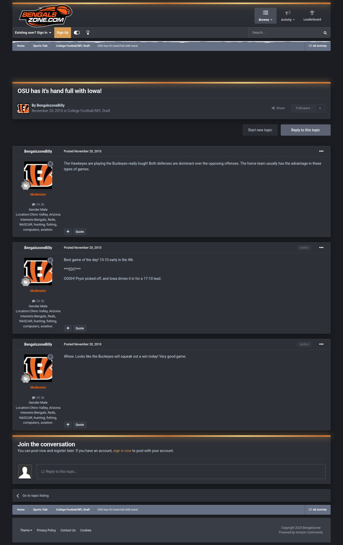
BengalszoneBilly (51, 105)
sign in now (122, 451)
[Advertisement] (171, 65)
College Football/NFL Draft (89, 111)
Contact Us (68, 530)
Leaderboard (312, 19)
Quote (80, 232)
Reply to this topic (305, 130)
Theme (26, 530)
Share (278, 108)
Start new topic (260, 130)
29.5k (38, 204)
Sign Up (62, 32)
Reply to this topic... (59, 471)
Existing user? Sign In (33, 32)
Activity (286, 20)
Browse (264, 20)
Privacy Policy (46, 530)
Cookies (85, 530)
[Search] (272, 32)
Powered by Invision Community (301, 532)
